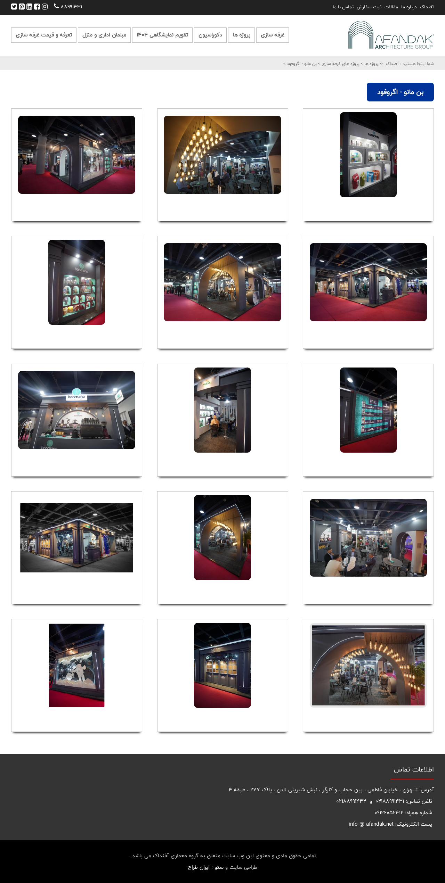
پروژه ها (241, 35)
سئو (219, 867)
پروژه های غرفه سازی (339, 63)
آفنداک (427, 7)
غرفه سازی (272, 35)
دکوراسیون (210, 35)
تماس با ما (343, 7)
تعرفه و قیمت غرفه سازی (44, 35)
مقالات (391, 7)
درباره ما (409, 7)
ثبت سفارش (369, 7)
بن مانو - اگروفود (301, 63)
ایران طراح (199, 867)
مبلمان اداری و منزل (104, 35)
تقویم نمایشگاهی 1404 (162, 35)
